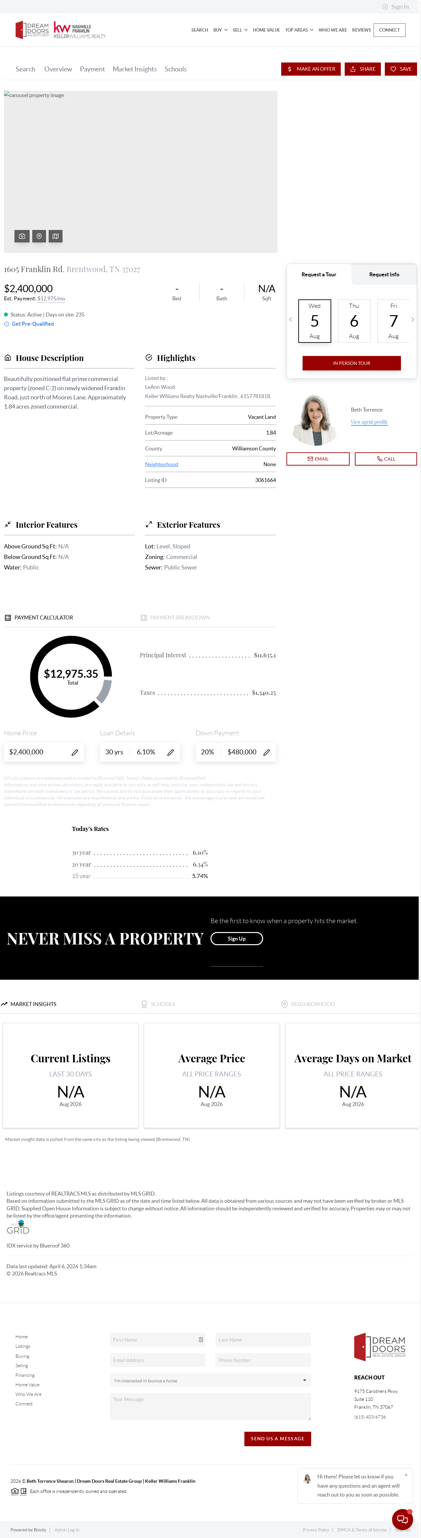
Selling (21, 1365)
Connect (389, 30)
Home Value (266, 30)
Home (21, 1336)
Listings (22, 1346)
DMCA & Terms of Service (362, 1529)
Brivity (40, 1529)
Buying (22, 1356)
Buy (220, 30)
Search (199, 30)
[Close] (406, 1474)
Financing (25, 1375)
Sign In (395, 7)
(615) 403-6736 (370, 1417)
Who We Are (333, 30)
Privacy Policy (316, 1529)
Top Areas (299, 30)
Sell (240, 30)
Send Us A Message (278, 1438)
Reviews (361, 30)
